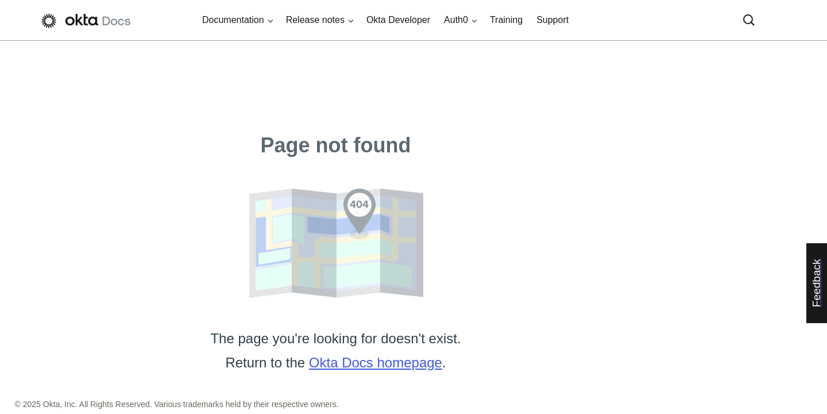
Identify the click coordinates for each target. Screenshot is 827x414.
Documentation (233, 20)
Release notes (315, 20)
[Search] (749, 20)
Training (506, 20)
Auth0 (456, 20)
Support (552, 20)
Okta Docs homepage (375, 362)
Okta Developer (398, 20)
